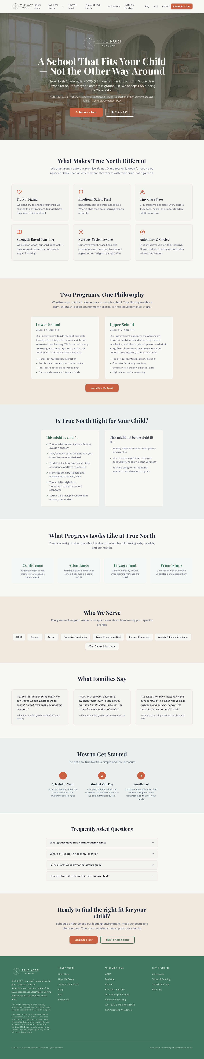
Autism (51, 637)
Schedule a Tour (182, 6)
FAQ (156, 6)
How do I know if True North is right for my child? (102, 876)
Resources (63, 999)
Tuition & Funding (129, 6)
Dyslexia (35, 637)
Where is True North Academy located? (102, 853)
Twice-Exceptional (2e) (108, 637)
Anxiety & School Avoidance (173, 637)
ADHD (19, 637)
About (165, 6)
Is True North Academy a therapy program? (102, 865)
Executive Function (115, 989)
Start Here (38, 6)
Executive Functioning (75, 637)
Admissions (114, 6)
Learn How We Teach (102, 387)
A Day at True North (93, 6)
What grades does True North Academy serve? (102, 842)
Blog (147, 6)
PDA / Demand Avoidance (102, 646)
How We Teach (72, 6)
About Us (157, 989)
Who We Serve (56, 6)
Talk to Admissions (117, 939)
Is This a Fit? (120, 112)
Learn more (26, 1032)
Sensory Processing (139, 637)
